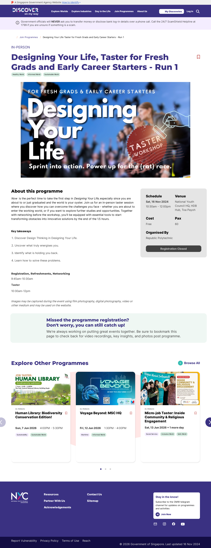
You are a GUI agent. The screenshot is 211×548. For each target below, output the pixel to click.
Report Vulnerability (24, 540)
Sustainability (22, 435)
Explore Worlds (59, 11)
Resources (51, 494)
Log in (190, 11)
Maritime (84, 435)
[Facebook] (173, 524)
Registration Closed (173, 248)
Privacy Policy (49, 540)
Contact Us (94, 494)
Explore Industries (81, 11)
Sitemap (92, 500)
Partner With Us (54, 500)
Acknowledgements (57, 507)
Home (13, 37)
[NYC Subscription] (155, 524)
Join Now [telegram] (163, 514)
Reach (86, 540)
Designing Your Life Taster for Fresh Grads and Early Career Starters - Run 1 (83, 37)
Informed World (34, 74)
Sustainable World (51, 74)
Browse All (192, 363)
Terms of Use (70, 540)
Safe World (182, 434)
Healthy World (18, 74)
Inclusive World (168, 434)
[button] (101, 469)
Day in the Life (103, 11)
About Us (142, 11)
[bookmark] (198, 57)
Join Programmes (123, 11)
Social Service (151, 434)
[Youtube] (183, 524)
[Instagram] (164, 524)
